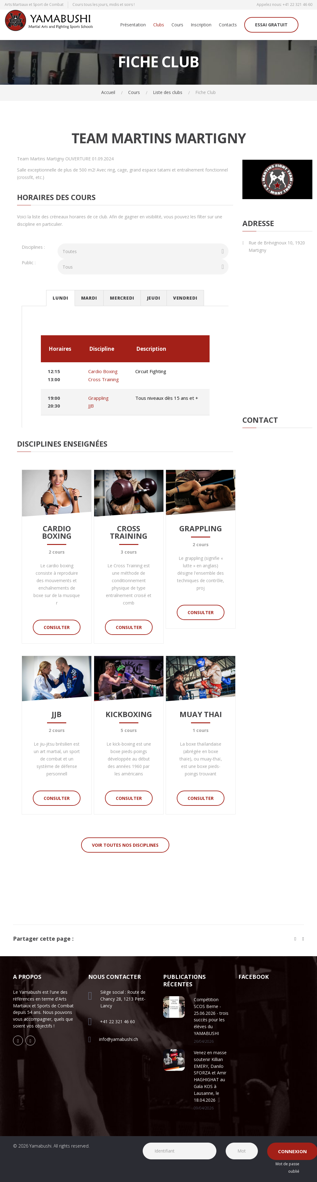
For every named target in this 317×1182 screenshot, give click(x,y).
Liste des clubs (167, 92)
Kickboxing (129, 714)
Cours (177, 25)
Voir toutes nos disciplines (125, 845)
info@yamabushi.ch (118, 1039)
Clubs (158, 25)
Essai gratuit (271, 25)
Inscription (201, 25)
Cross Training (103, 379)
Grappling (98, 398)
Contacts (228, 25)
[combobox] (143, 251)
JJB (91, 406)
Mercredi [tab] (122, 298)
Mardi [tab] (89, 298)
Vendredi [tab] (185, 298)
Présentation (133, 25)
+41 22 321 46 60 (297, 4)
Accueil (108, 92)
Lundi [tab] (60, 298)
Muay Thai (201, 714)
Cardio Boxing (103, 371)
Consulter (57, 627)
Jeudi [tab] (153, 298)
